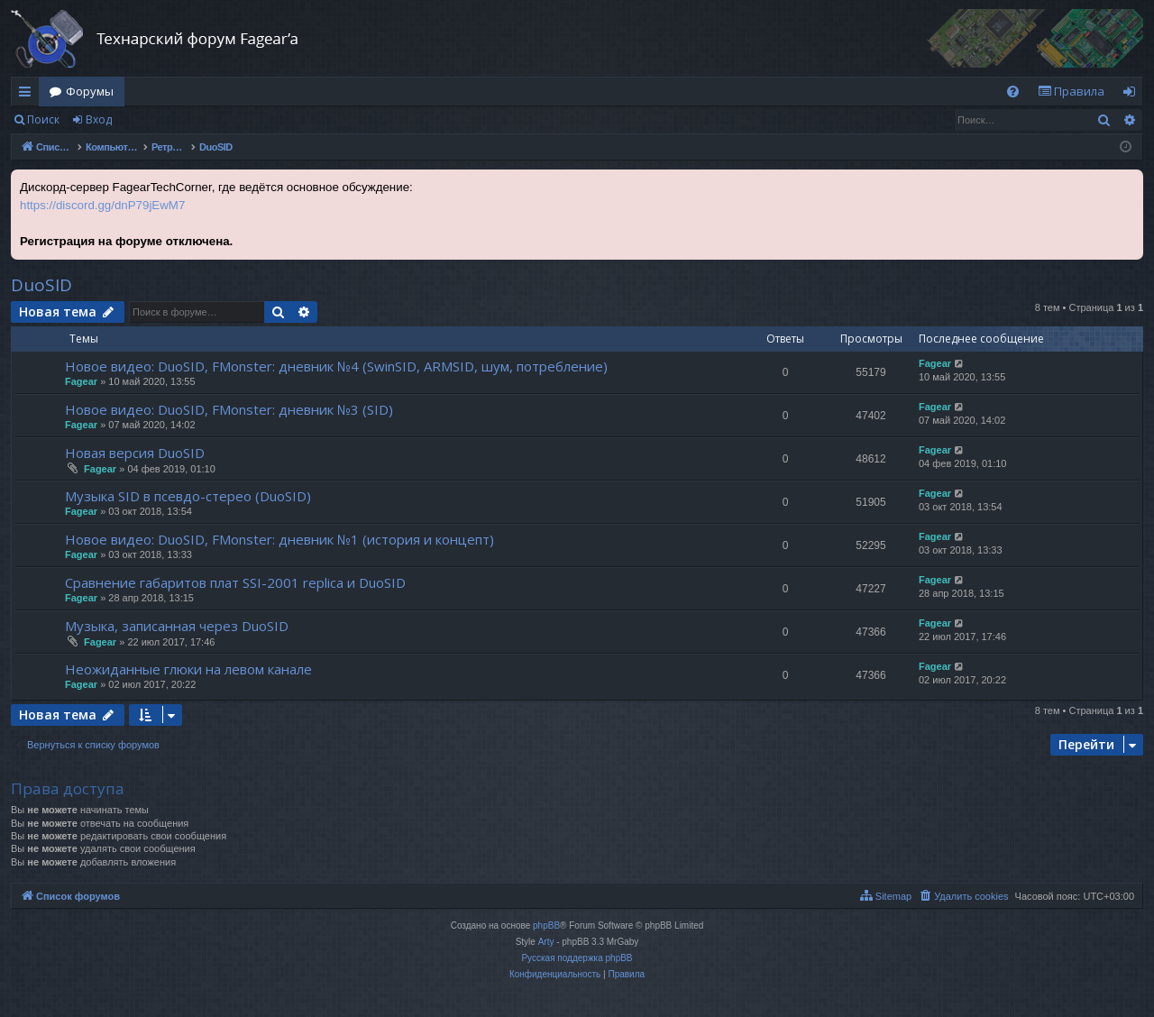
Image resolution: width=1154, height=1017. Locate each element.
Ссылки (28, 94)
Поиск (43, 119)
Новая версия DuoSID (135, 453)
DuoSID (41, 285)
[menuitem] (1013, 91)
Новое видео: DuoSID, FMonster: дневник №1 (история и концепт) (279, 539)
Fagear (81, 381)
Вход (99, 119)
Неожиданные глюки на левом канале (188, 669)
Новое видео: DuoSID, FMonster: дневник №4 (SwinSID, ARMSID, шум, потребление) (336, 366)
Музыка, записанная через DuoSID (176, 626)
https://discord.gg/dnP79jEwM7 (102, 205)
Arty (546, 942)
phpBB (546, 925)
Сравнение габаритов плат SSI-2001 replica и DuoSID (235, 582)
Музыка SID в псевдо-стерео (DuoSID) (188, 496)
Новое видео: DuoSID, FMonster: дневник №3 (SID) (229, 409)
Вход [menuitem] (1132, 94)
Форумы (90, 91)
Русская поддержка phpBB (576, 958)
